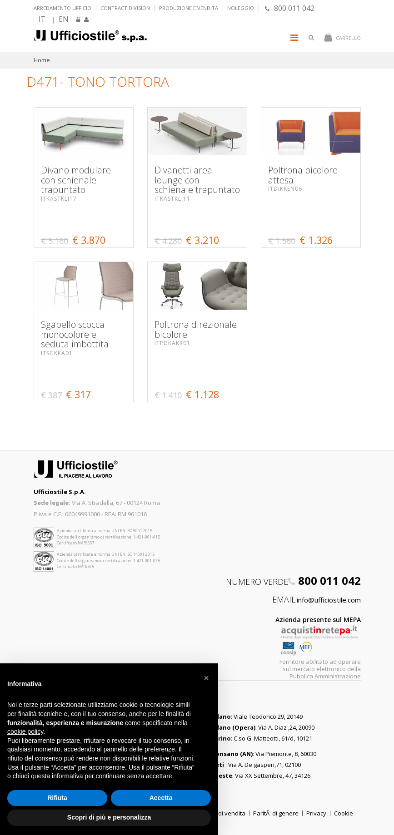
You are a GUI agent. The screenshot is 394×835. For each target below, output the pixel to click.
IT (41, 19)
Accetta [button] (161, 797)
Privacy (316, 813)
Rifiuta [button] (57, 797)
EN (64, 19)
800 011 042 (289, 8)
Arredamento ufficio (62, 8)
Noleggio (240, 8)
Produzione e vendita (188, 8)
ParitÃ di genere (276, 813)
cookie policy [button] (25, 731)
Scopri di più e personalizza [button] (109, 817)
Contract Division (125, 8)
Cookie (343, 813)
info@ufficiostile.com (329, 599)
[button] (206, 678)
